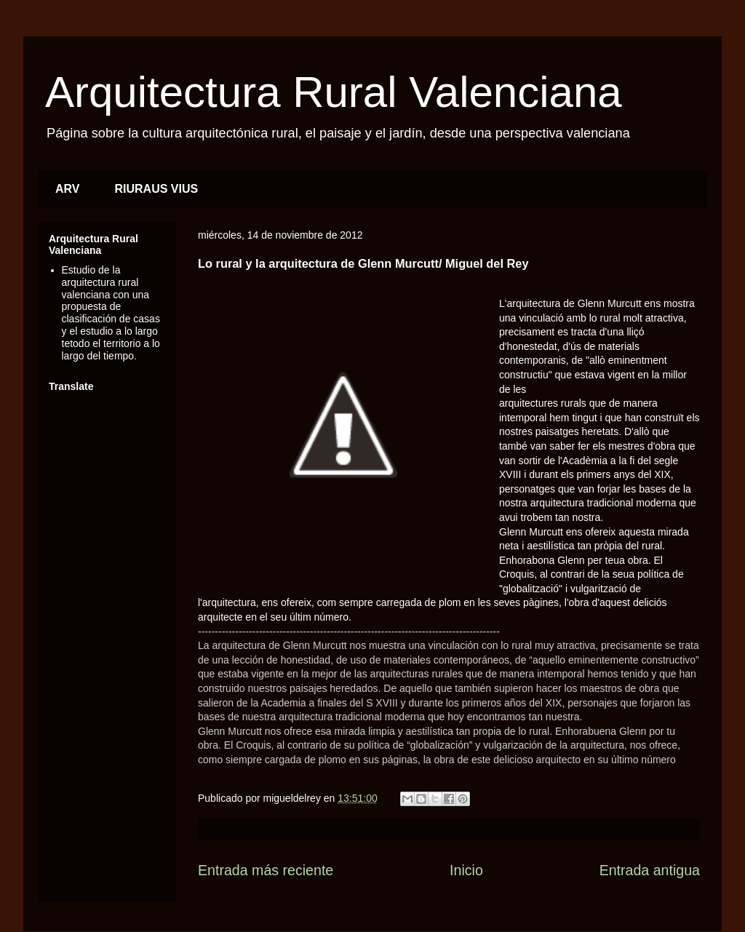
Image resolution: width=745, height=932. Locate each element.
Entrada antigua (649, 870)
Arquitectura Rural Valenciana (333, 92)
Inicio (466, 870)
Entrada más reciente (265, 870)
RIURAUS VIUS (157, 189)
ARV (67, 189)
